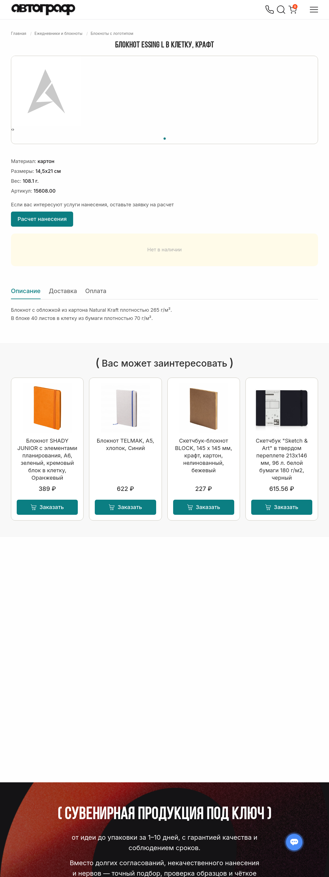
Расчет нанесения (42, 219)
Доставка (63, 290)
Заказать (47, 507)
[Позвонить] (269, 9)
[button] (164, 137)
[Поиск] (281, 9)
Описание (26, 290)
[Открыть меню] (314, 9)
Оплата (95, 290)
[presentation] (12, 129)
